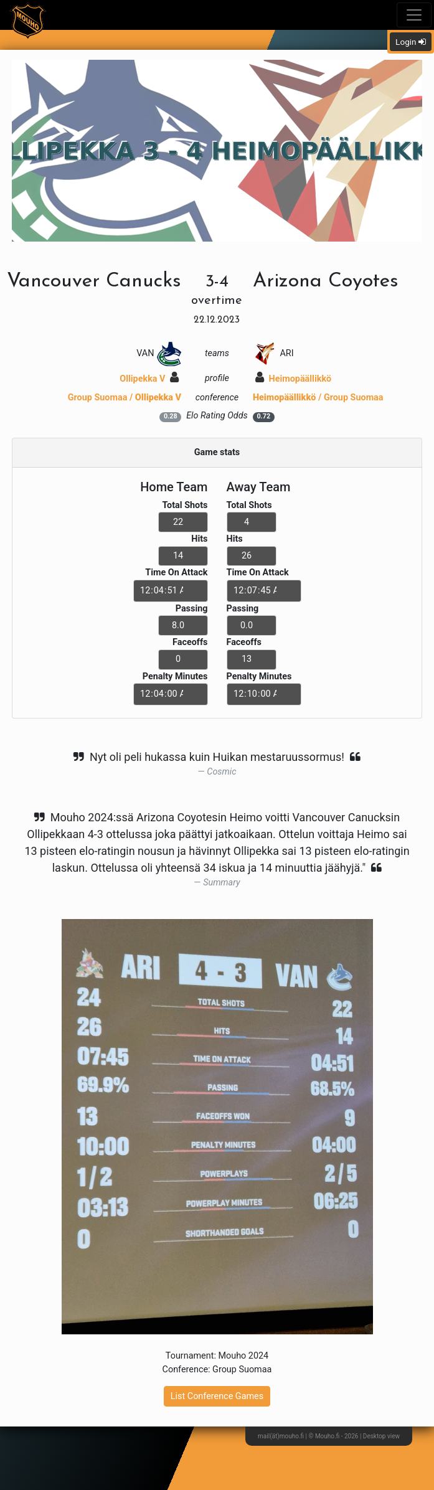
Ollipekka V (149, 379)
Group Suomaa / (124, 397)
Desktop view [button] (381, 1436)
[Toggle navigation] (414, 14)
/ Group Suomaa (318, 397)
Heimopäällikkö (293, 379)
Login (410, 42)
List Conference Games (217, 1396)
